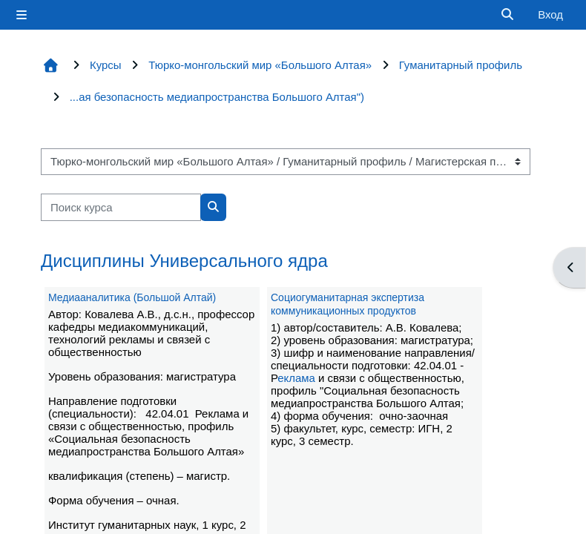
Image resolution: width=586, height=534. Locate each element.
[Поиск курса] (121, 207)
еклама (296, 378)
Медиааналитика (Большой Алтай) (132, 297)
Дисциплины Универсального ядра (184, 261)
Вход (550, 14)
